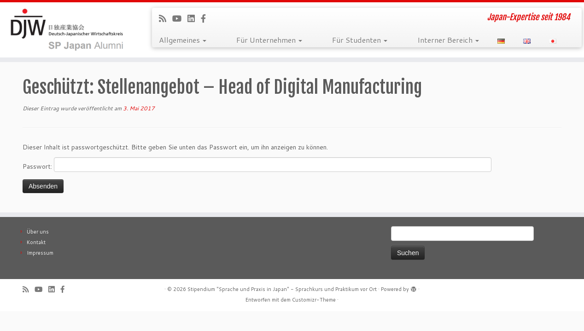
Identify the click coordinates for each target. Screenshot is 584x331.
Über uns (38, 231)
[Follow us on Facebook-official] (206, 18)
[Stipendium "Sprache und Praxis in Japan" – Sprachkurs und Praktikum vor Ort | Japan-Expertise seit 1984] (67, 30)
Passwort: (257, 164)
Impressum (40, 253)
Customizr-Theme (314, 299)
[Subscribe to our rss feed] (165, 18)
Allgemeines (182, 39)
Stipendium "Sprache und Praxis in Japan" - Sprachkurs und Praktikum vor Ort (282, 289)
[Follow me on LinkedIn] (194, 18)
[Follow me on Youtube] (179, 18)
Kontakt (36, 242)
